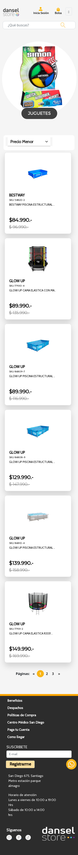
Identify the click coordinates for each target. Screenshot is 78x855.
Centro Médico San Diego (25, 722)
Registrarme (20, 764)
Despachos (15, 708)
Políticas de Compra (21, 715)
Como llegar (16, 737)
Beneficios (14, 701)
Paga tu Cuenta (18, 730)
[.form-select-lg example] (29, 141)
